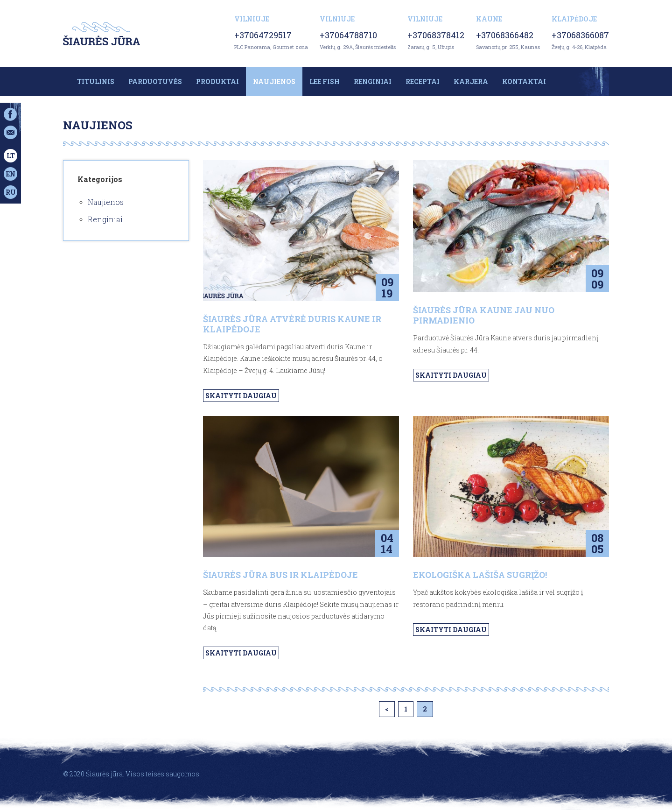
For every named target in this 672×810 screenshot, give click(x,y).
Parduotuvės (155, 81)
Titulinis (95, 81)
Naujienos (274, 81)
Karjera (471, 81)
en (10, 173)
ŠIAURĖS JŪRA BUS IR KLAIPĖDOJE (280, 574)
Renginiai (373, 81)
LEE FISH (324, 81)
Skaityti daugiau (241, 395)
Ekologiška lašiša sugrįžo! (480, 574)
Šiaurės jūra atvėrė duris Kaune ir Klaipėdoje (292, 324)
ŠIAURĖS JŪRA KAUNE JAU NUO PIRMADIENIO (483, 315)
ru (11, 192)
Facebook (10, 114)
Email (10, 132)
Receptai (423, 81)
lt (11, 155)
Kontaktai (524, 81)
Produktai (217, 81)
